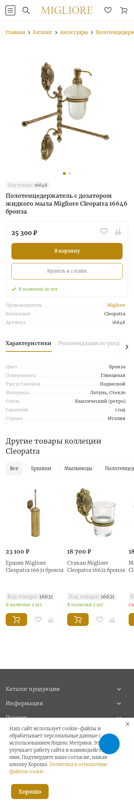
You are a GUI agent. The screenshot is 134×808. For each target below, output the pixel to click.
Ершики (41, 468)
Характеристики (28, 343)
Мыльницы (78, 468)
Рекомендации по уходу (90, 343)
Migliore (116, 305)
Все (14, 468)
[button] (64, 173)
